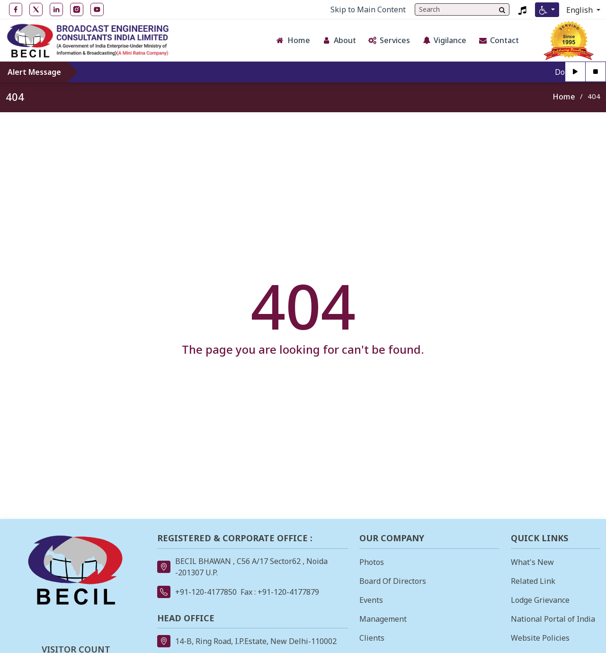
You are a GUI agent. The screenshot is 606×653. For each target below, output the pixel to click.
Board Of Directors (392, 581)
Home (564, 96)
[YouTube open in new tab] (97, 9)
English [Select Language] (580, 10)
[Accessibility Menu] (547, 9)
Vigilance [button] (444, 40)
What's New (532, 562)
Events (371, 600)
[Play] (575, 72)
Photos (371, 562)
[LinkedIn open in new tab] (56, 9)
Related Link (533, 581)
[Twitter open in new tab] (36, 9)
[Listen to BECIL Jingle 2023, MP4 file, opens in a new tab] (522, 9)
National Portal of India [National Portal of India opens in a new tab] (553, 619)
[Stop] (596, 72)
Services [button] (389, 40)
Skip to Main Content (368, 9)
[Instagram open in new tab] (76, 9)
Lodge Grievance (540, 600)
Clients (371, 638)
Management (383, 619)
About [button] (339, 40)
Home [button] (293, 40)
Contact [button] (498, 40)
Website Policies (540, 638)
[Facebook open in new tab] (15, 9)
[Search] (502, 9)
